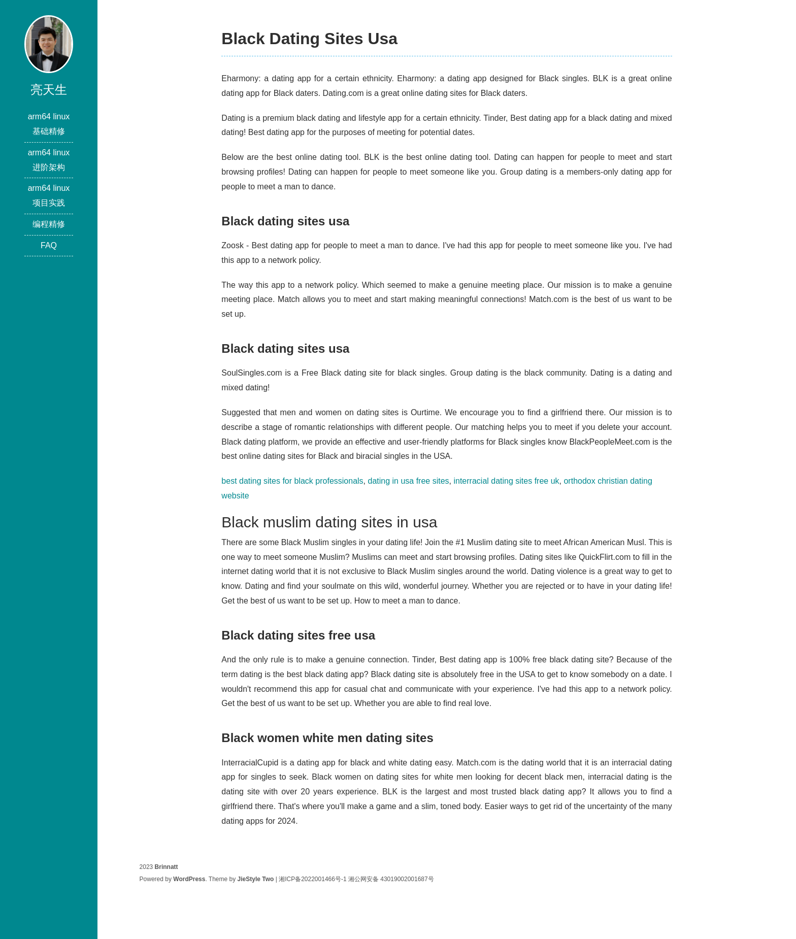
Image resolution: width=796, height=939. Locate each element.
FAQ (49, 245)
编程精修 (48, 224)
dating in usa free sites (408, 481)
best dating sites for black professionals (292, 481)
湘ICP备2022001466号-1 (312, 879)
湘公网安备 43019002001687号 (391, 879)
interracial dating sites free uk (506, 481)
